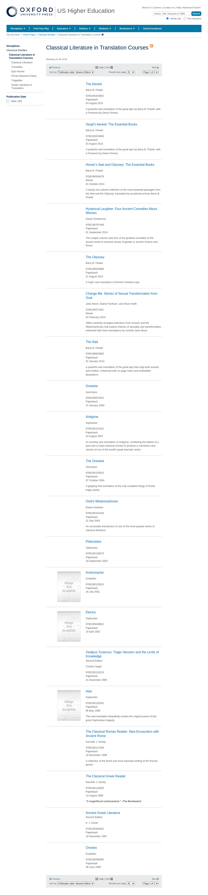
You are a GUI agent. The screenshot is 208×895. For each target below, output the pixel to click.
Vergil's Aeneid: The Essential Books (111, 124)
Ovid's (102, 501)
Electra (91, 612)
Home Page (29, 34)
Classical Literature (22, 62)
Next (154, 67)
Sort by (52, 72)
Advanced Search (192, 7)
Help (178, 7)
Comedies (17, 67)
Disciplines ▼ (18, 28)
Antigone (92, 416)
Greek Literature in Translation (21, 86)
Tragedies (16, 80)
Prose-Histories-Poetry (24, 76)
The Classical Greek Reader (106, 776)
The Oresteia (95, 461)
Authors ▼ (85, 28)
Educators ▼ (64, 28)
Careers (157, 7)
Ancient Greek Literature (103, 813)
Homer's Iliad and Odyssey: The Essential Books (120, 164)
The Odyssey (95, 257)
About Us (147, 7)
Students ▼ (105, 28)
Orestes (91, 847)
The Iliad (92, 342)
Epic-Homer (18, 71)
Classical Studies (46, 34)
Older (14, 101)
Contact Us (168, 7)
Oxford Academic (152, 28)
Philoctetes (93, 541)
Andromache (95, 572)
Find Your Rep (41, 28)
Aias (89, 691)
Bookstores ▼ (127, 28)
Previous (55, 67)
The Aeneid (94, 84)
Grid (107, 67)
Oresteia (92, 386)
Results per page (117, 72)
